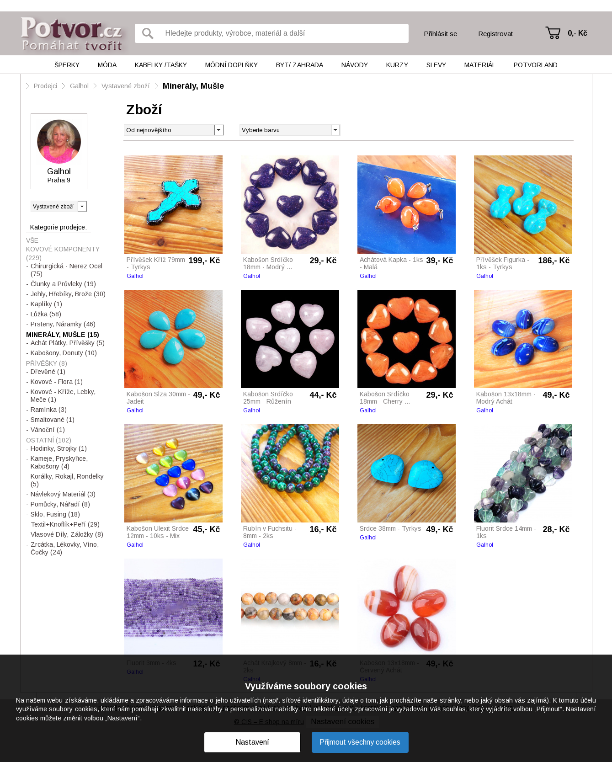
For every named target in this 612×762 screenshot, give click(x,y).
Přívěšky (46, 363)
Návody (354, 65)
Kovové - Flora (57, 381)
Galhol (79, 86)
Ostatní (48, 440)
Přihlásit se (440, 33)
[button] (335, 129)
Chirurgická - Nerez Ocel (66, 269)
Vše (32, 240)
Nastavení (252, 742)
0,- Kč (577, 33)
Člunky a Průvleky (63, 284)
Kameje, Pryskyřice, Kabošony (59, 462)
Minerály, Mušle (193, 86)
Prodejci (45, 86)
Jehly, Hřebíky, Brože (68, 294)
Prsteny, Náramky (63, 324)
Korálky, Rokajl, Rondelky (67, 480)
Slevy (436, 65)
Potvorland (536, 65)
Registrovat (495, 33)
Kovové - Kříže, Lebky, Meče (63, 395)
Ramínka (49, 409)
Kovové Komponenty (63, 253)
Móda (107, 65)
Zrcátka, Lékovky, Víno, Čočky (65, 548)
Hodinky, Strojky (59, 448)
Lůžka (46, 314)
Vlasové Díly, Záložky (67, 534)
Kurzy (397, 65)
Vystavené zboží (125, 86)
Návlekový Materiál (63, 494)
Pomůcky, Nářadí (60, 504)
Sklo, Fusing (55, 514)
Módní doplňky (231, 65)
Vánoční (48, 429)
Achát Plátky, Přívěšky (68, 342)
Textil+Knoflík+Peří (65, 524)
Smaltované (53, 419)
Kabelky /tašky (161, 65)
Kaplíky (46, 304)
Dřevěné (48, 371)
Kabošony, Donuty (64, 353)
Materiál (479, 65)
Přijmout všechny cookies (359, 742)
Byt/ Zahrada (299, 65)
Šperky (67, 65)
